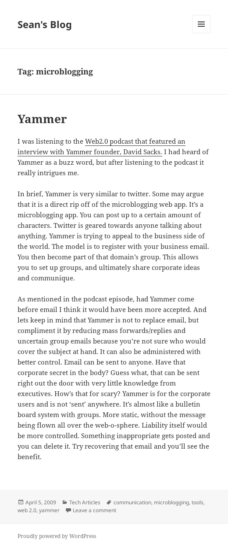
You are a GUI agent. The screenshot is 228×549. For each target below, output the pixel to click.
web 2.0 (27, 510)
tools (197, 502)
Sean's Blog (45, 24)
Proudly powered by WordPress (57, 536)
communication (132, 502)
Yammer (42, 119)
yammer (49, 510)
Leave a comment (94, 510)
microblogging (171, 502)
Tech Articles (84, 502)
